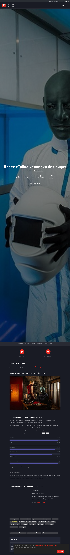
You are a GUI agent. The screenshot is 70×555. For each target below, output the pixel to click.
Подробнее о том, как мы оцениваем (34, 478)
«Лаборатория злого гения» (42, 367)
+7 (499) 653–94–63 (64, 1)
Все (29, 519)
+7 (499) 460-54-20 (40, 502)
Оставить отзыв (48, 343)
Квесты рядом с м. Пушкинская (17, 532)
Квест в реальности (14, 524)
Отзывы (33, 343)
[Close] (67, 545)
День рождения (51, 521)
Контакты (27, 343)
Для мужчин (41, 524)
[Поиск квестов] (63, 5)
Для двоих (55, 519)
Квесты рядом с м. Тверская (33, 532)
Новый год (24, 524)
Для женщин (32, 524)
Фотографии (39, 343)
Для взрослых (49, 524)
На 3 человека (13, 527)
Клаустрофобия (38, 171)
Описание (20, 343)
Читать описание (35, 183)
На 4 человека (32, 521)
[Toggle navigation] (67, 5)
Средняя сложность (37, 519)
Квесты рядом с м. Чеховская (50, 532)
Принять (60, 551)
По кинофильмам (14, 519)
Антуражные (47, 519)
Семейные (23, 519)
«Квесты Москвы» (49, 430)
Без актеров (22, 527)
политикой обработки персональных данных (46, 545)
